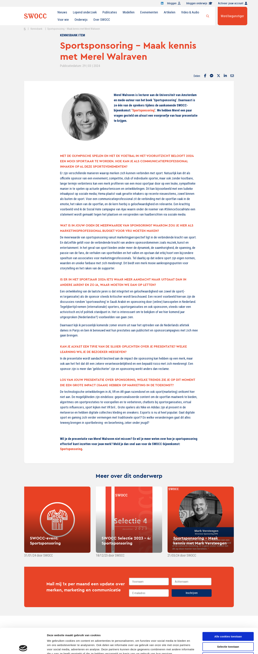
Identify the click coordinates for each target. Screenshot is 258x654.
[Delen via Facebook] (205, 76)
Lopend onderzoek (85, 12)
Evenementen (149, 12)
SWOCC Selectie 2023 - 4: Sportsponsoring (126, 541)
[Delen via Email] (232, 76)
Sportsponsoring (143, 110)
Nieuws (62, 12)
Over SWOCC (101, 19)
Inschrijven (192, 593)
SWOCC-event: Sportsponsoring (45, 541)
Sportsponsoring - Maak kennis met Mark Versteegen (200, 541)
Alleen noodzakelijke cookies (228, 631)
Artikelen (169, 12)
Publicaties (109, 12)
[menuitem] (62, 12)
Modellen (129, 12)
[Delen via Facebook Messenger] (211, 76)
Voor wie (63, 19)
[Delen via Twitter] (218, 76)
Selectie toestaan (228, 621)
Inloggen (173, 3)
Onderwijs (81, 19)
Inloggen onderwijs (199, 3)
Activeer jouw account (232, 3)
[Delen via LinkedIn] (225, 76)
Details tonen (193, 646)
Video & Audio (190, 12)
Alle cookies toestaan (228, 611)
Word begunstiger (232, 16)
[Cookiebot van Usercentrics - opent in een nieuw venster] (23, 647)
